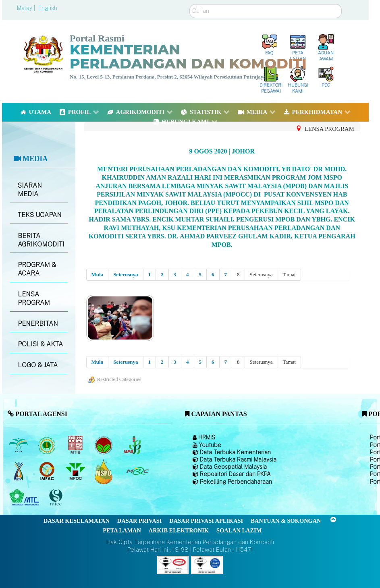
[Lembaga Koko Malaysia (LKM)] (104, 445)
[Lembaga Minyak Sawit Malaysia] (19, 445)
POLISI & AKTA (40, 344)
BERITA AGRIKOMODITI (41, 240)
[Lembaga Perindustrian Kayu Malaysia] (75, 445)
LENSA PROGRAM (34, 298)
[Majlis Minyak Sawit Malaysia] (75, 471)
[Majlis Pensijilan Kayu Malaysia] (56, 497)
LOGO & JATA (38, 365)
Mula (97, 274)
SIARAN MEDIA (30, 190)
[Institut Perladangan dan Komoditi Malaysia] (47, 471)
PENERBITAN (38, 323)
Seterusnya (125, 274)
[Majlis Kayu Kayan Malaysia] (25, 497)
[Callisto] (173, 564)
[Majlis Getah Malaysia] (137, 471)
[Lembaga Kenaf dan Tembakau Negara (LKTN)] (19, 471)
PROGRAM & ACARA (37, 269)
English (47, 8)
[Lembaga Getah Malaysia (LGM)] (47, 445)
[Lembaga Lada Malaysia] (132, 445)
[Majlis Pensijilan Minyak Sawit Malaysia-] (104, 471)
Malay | (27, 8)
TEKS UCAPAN (40, 215)
